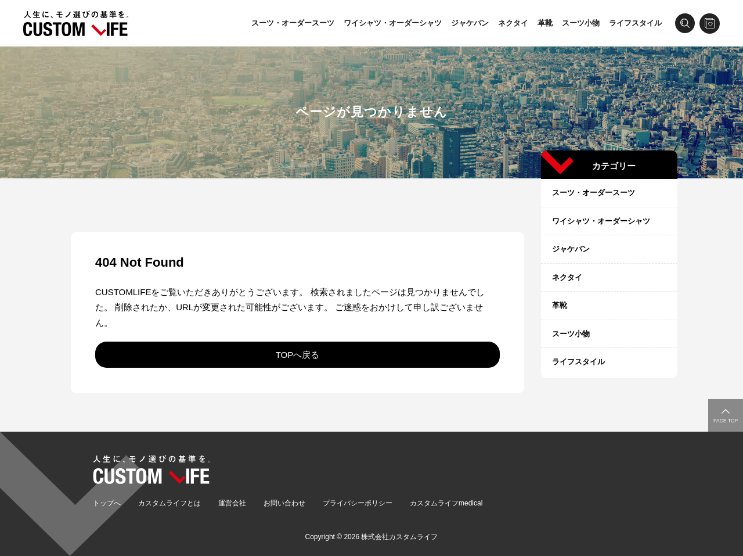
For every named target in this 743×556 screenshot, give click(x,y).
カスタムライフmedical (446, 503)
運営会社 (232, 503)
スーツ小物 (581, 23)
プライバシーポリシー (357, 503)
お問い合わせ (284, 503)
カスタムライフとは (169, 503)
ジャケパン (470, 23)
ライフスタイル (635, 23)
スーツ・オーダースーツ (292, 23)
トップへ (107, 503)
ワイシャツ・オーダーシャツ (393, 23)
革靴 (545, 23)
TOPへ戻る (298, 355)
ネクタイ (513, 23)
